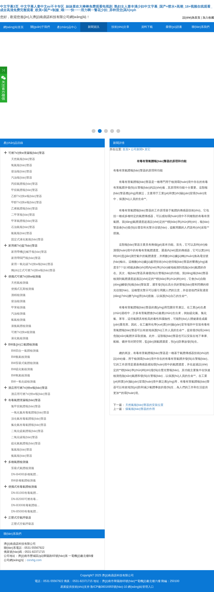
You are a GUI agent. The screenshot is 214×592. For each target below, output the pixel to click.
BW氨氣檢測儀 (20, 357)
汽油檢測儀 (18, 313)
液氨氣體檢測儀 (21, 326)
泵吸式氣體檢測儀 (22, 468)
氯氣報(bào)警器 (21, 449)
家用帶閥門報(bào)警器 (26, 258)
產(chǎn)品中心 (66, 27)
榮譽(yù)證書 (174, 27)
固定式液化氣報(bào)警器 (27, 239)
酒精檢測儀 (18, 295)
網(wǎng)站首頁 (13, 27)
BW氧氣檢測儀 (20, 375)
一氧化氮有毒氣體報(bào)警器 (30, 412)
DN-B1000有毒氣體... (24, 493)
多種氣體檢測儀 (18, 462)
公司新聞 (136, 149)
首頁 (125, 149)
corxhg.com (34, 560)
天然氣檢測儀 (19, 282)
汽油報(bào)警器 (21, 177)
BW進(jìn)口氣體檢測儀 (23, 344)
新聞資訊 (93, 27)
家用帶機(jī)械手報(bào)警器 (29, 251)
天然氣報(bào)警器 (23, 159)
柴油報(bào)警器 (21, 171)
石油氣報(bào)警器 (23, 227)
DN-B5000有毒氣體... (24, 511)
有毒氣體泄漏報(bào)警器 (24, 400)
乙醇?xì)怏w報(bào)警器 (26, 196)
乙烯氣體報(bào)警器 (24, 208)
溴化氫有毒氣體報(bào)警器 (28, 418)
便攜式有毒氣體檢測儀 (22, 486)
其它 (147, 149)
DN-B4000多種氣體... (24, 474)
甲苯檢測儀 (18, 307)
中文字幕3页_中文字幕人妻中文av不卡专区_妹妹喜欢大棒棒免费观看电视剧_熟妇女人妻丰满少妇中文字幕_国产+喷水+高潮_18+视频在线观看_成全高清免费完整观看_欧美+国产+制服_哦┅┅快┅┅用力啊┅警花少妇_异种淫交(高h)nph (106, 8)
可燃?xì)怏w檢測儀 (23, 332)
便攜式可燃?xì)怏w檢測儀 (24, 276)
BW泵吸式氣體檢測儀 (24, 363)
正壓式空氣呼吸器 (19, 517)
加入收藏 (208, 17)
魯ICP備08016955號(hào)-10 (108, 586)
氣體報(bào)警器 (135, 170)
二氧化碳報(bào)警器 (24, 437)
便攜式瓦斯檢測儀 (22, 289)
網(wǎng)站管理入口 (141, 586)
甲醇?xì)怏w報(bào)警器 (26, 202)
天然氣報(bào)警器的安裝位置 (144, 405)
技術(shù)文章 (120, 27)
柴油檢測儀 (18, 301)
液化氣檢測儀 (19, 338)
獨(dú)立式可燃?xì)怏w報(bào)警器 (33, 270)
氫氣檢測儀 (18, 319)
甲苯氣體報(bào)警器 (24, 221)
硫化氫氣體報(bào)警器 (26, 443)
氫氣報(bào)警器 (21, 233)
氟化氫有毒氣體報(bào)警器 (28, 425)
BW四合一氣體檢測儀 (24, 350)
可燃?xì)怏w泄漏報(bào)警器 (26, 153)
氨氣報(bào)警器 (21, 455)
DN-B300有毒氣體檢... (25, 505)
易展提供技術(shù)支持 (75, 586)
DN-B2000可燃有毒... (24, 499)
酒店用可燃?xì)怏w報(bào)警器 (28, 387)
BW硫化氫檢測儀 (22, 369)
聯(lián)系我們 (200, 27)
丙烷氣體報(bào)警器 (24, 183)
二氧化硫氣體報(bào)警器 (27, 431)
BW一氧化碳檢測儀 (23, 381)
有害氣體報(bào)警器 (138, 182)
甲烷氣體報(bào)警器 (24, 190)
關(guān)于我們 (40, 27)
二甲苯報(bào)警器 (23, 214)
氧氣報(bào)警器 (21, 165)
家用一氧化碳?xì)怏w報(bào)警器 (32, 264)
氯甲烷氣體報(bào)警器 (26, 406)
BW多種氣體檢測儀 (23, 480)
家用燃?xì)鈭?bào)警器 (23, 245)
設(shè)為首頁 (191, 17)
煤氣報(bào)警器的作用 (140, 409)
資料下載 (147, 27)
